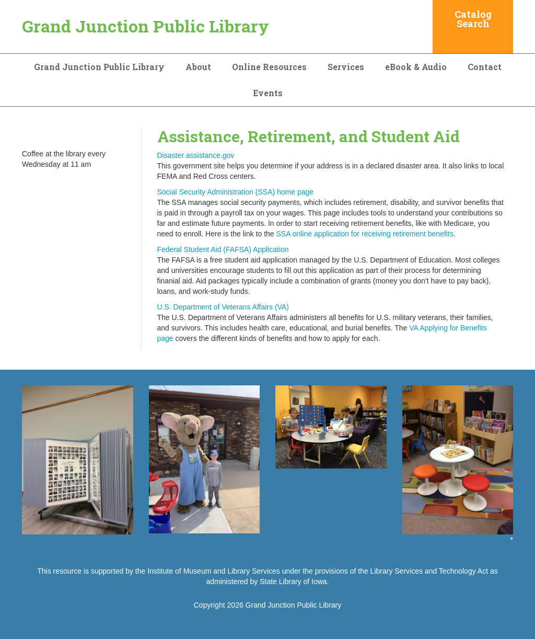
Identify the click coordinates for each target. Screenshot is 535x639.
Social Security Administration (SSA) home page (235, 192)
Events (268, 92)
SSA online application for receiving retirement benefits (364, 234)
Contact (485, 66)
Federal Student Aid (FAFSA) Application (223, 249)
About (198, 66)
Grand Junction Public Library (145, 26)
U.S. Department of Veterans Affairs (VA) (223, 307)
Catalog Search (473, 19)
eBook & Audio (416, 66)
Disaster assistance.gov (196, 155)
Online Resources (269, 66)
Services (346, 66)
